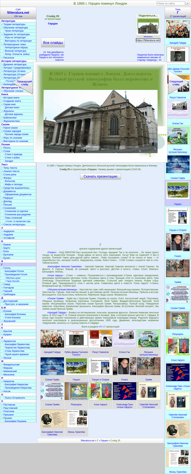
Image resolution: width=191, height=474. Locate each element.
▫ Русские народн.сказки (16, 134)
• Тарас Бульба (12, 281)
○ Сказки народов (11, 131)
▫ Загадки (8, 161)
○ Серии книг (8, 104)
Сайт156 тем (18, 13)
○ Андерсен (7, 231)
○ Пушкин (6, 418)
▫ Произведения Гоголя (15, 274)
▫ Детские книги (11, 107)
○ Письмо (6, 204)
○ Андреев (7, 234)
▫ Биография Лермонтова (17, 344)
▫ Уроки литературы (14, 31)
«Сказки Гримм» (55, 298)
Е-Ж (3, 307)
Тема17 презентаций (178, 13)
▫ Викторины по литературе (18, 41)
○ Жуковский (8, 321)
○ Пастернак (8, 404)
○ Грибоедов (8, 294)
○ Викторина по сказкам (14, 141)
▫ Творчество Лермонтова (17, 347)
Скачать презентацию (100, 176)
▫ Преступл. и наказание (16, 304)
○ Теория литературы (13, 24)
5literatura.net (87, 440)
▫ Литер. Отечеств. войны (17, 54)
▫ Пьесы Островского (14, 398)
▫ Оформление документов (17, 194)
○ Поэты (6, 147)
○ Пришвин (7, 414)
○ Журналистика (10, 121)
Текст (4, 164)
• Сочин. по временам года (17, 221)
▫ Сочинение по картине (16, 211)
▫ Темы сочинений (13, 218)
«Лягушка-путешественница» (62, 289)
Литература (8, 21)
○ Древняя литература (13, 64)
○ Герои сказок (9, 127)
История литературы (14, 61)
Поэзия (5, 144)
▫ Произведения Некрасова (18, 388)
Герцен (53, 24)
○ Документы (8, 191)
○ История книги (10, 97)
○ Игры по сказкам (11, 137)
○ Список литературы (13, 224)
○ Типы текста (9, 167)
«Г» (101, 326)
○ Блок (5, 251)
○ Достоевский (9, 301)
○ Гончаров (7, 287)
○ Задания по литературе (15, 34)
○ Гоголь (6, 268)
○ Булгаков (7, 254)
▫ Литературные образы (16, 47)
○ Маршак (6, 367)
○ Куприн (6, 334)
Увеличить (148, 36)
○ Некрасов (7, 381)
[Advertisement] (100, 35)
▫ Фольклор (9, 181)
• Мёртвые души (12, 278)
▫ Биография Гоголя (14, 271)
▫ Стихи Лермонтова (14, 351)
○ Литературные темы (13, 44)
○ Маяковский (9, 371)
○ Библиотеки (9, 117)
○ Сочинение (8, 208)
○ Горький (6, 291)
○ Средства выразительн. (15, 187)
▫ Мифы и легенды (13, 184)
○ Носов (5, 391)
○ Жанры (6, 177)
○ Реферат (7, 198)
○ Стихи (5, 151)
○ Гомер (5, 284)
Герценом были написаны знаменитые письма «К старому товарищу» (150, 57)
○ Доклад (6, 201)
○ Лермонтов (8, 341)
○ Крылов (6, 331)
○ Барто (5, 247)
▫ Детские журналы (13, 114)
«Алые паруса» (55, 275)
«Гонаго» (52, 252)
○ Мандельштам (10, 364)
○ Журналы (7, 111)
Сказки (5, 124)
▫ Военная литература (15, 51)
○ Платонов (7, 411)
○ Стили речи (8, 174)
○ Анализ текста (10, 171)
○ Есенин (6, 311)
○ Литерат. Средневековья (16, 67)
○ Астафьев (7, 237)
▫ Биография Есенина (15, 314)
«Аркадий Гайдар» (57, 312)
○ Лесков (6, 357)
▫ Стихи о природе (13, 154)
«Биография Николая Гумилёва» (64, 266)
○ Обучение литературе (14, 27)
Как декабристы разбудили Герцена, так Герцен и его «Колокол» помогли (51, 56)
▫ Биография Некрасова (16, 384)
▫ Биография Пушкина (15, 421)
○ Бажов (6, 244)
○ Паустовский (9, 408)
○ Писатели (7, 57)
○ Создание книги (11, 101)
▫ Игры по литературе (15, 37)
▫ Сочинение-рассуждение (17, 214)
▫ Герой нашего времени (16, 354)
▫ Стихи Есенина (12, 317)
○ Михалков (7, 374)
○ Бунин (5, 258)
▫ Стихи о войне (12, 157)
